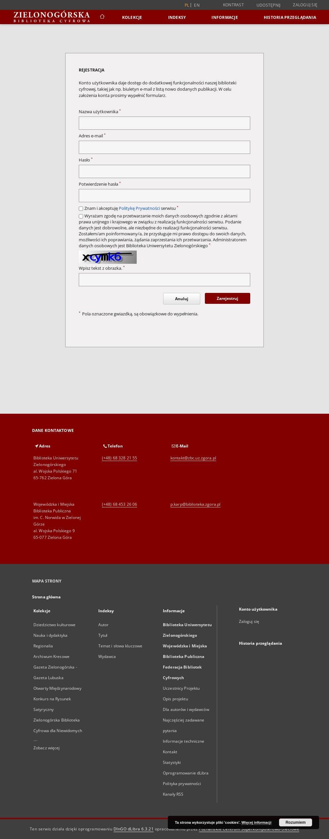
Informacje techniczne (184, 741)
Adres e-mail (92, 136)
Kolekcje (132, 17)
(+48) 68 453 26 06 (119, 504)
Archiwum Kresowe (51, 656)
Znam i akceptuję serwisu (131, 208)
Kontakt (170, 752)
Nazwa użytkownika (100, 112)
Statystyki (172, 762)
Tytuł (103, 635)
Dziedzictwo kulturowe (54, 625)
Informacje (225, 17)
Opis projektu (175, 699)
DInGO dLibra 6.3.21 (134, 829)
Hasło (86, 160)
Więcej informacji (256, 822)
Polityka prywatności (182, 783)
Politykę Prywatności (139, 208)
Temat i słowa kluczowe (120, 646)
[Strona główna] (101, 17)
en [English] (197, 5)
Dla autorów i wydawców (186, 709)
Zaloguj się (305, 5)
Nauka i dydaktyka (50, 635)
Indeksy (177, 17)
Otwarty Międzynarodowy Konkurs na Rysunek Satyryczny (57, 698)
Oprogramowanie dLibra (186, 773)
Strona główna (46, 597)
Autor (103, 625)
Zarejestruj (227, 298)
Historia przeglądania (290, 17)
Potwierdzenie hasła (100, 184)
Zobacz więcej (46, 748)
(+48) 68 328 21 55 (119, 458)
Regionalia (43, 646)
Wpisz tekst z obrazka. (102, 268)
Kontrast (233, 5)
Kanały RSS (173, 794)
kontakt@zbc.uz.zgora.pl (193, 458)
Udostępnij (269, 5)
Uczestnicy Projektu (181, 688)
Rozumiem (296, 822)
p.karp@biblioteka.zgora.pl (195, 504)
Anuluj (181, 299)
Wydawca (107, 656)
